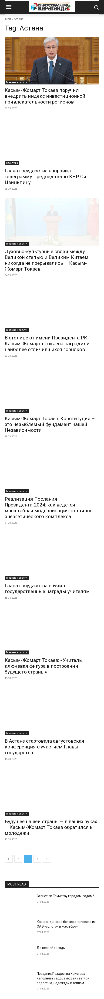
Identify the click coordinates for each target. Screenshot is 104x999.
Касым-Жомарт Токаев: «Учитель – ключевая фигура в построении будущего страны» (45, 666)
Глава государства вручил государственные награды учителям (47, 588)
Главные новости (16, 82)
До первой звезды (51, 948)
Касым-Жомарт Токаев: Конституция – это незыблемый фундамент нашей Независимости (50, 424)
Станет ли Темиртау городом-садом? (65, 896)
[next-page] (47, 859)
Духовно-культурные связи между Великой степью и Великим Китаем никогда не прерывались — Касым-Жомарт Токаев (46, 260)
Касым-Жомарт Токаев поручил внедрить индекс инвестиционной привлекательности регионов (45, 96)
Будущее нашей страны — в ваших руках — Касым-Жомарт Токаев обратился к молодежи (51, 827)
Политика (12, 162)
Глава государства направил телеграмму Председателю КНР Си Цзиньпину (45, 176)
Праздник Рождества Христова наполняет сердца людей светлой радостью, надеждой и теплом (63, 978)
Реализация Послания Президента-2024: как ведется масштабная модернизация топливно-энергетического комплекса (49, 507)
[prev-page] (9, 859)
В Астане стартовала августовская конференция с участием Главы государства (44, 746)
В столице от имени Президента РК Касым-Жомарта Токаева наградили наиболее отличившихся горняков (47, 343)
